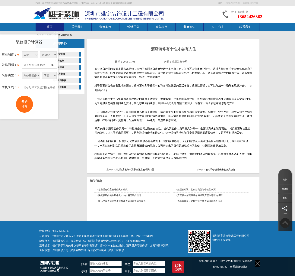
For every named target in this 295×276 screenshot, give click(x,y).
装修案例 (105, 26)
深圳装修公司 (180, 61)
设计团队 (133, 26)
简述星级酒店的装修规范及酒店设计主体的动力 (122, 201)
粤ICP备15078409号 (142, 236)
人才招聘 (217, 26)
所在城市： (10, 55)
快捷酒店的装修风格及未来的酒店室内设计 (119, 195)
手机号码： (10, 88)
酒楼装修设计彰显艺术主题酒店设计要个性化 (199, 201)
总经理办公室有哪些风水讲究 (113, 189)
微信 (220, 3)
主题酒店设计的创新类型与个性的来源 (196, 189)
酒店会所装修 (65, 35)
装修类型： (10, 76)
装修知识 (189, 26)
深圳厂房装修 (116, 250)
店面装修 (59, 67)
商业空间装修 (59, 80)
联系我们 (245, 26)
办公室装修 (59, 54)
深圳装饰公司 (164, 103)
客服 (285, 198)
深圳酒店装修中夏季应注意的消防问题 (135, 169)
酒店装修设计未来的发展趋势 (220, 169)
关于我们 (77, 26)
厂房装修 (59, 60)
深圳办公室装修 (97, 250)
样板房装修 (59, 74)
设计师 (285, 188)
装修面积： (10, 66)
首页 (49, 26)
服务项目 (161, 26)
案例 (285, 179)
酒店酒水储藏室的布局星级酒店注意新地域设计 (201, 195)
